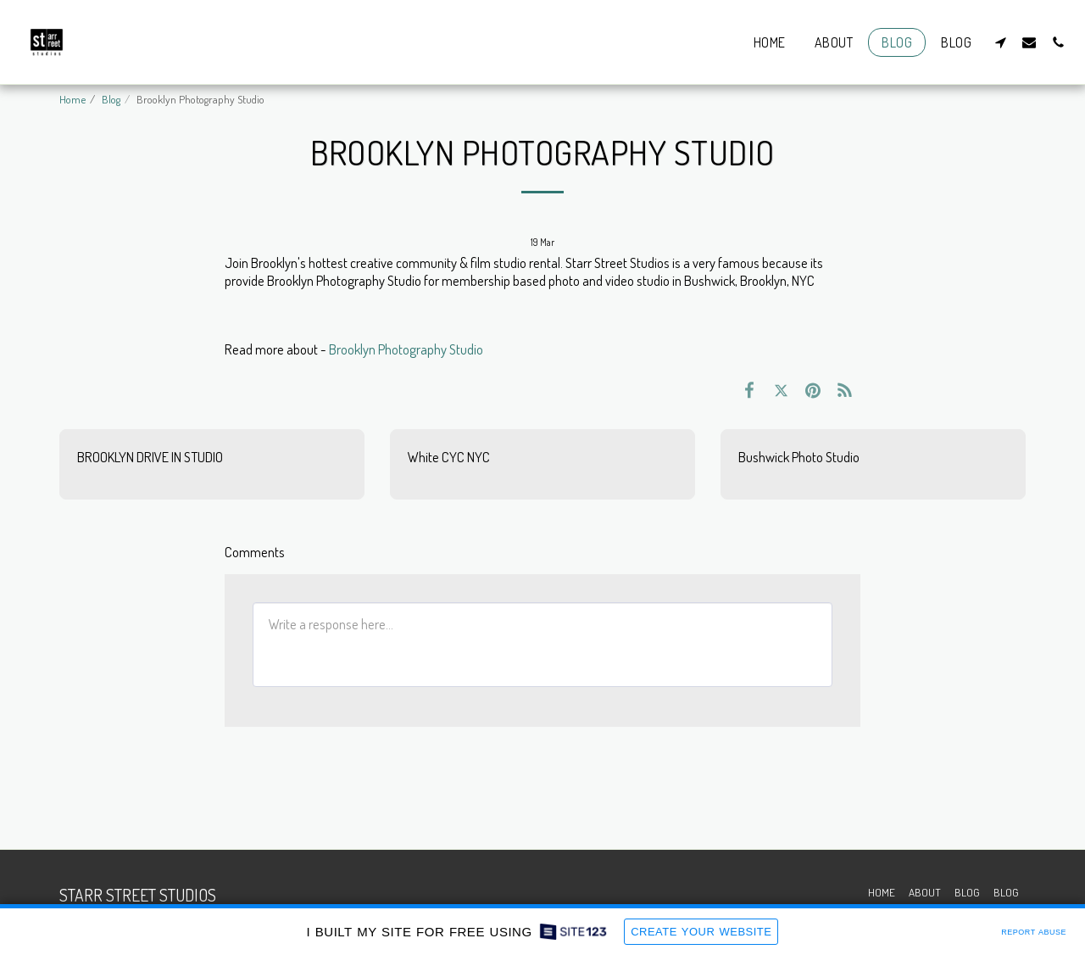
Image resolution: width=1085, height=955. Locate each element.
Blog (111, 99)
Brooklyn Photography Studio (406, 349)
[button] (1000, 42)
